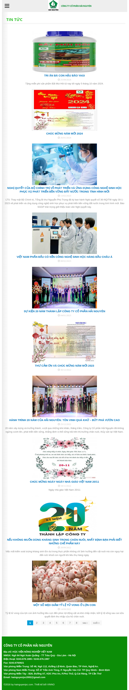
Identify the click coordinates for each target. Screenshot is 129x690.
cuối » (96, 622)
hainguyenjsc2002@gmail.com (28, 677)
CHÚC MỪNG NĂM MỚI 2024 (64, 133)
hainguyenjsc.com (23, 684)
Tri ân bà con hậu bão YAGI (64, 75)
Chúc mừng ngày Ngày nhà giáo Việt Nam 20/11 (64, 481)
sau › (85, 622)
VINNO (51, 684)
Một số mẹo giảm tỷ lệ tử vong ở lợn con (65, 604)
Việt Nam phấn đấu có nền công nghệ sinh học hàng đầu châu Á (64, 256)
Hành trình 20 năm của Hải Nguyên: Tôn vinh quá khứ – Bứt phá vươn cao (64, 420)
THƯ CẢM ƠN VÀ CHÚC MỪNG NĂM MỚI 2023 (64, 365)
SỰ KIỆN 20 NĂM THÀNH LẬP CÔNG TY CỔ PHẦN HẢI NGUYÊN (64, 311)
